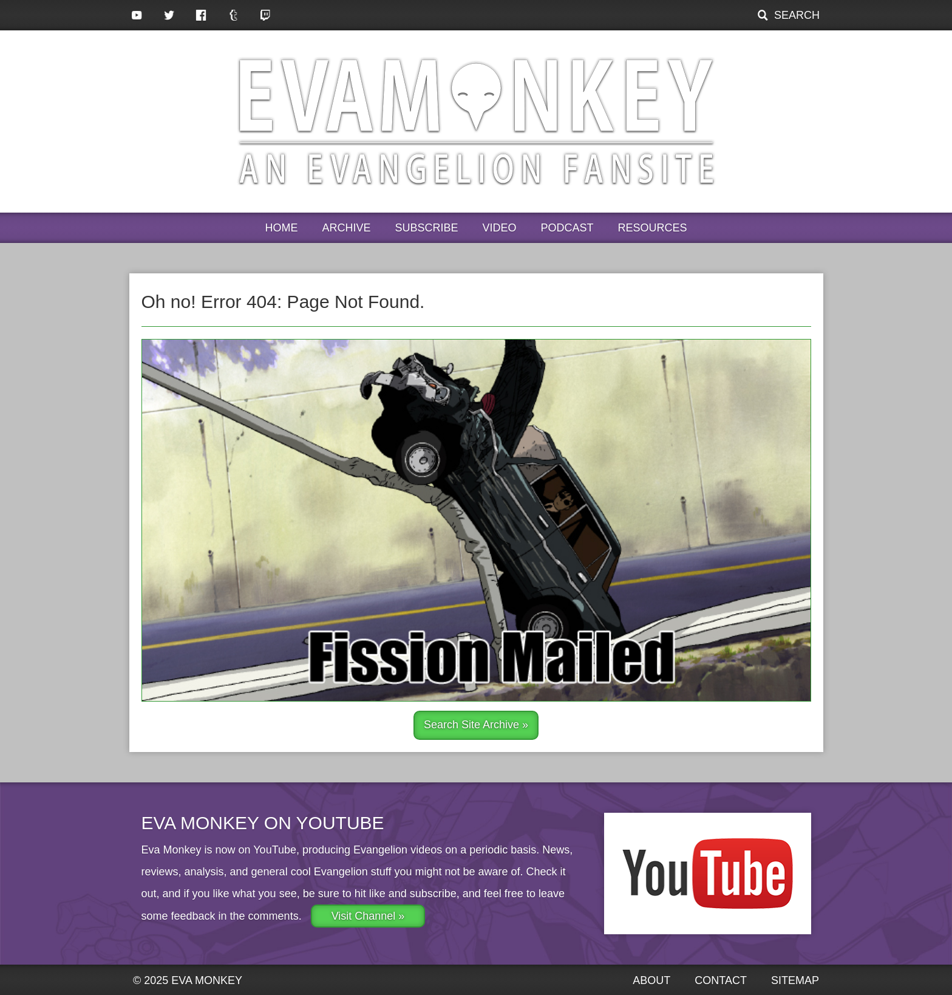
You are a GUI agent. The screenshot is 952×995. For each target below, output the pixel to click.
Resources (652, 228)
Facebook (201, 15)
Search (797, 15)
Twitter (169, 15)
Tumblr (233, 15)
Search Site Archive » (476, 725)
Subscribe (426, 228)
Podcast (567, 228)
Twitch (266, 15)
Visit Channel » (368, 916)
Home (281, 228)
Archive (346, 228)
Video (500, 228)
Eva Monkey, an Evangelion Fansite (476, 121)
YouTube (137, 15)
